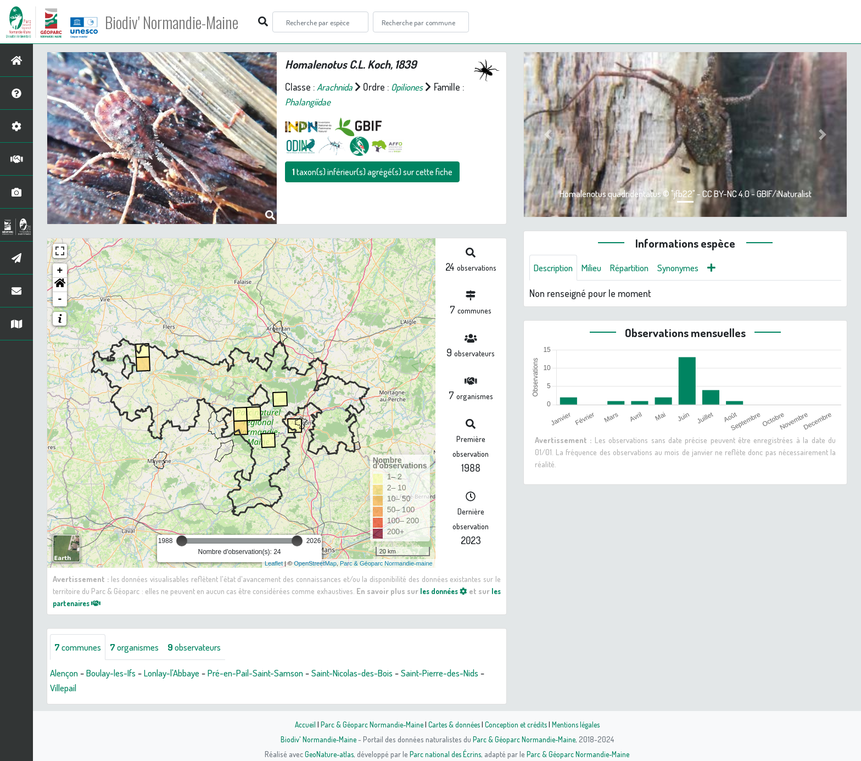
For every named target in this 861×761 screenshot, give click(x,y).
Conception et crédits (517, 724)
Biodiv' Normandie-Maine (180, 22)
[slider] (181, 540)
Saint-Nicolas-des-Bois (378, 674)
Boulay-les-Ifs (117, 674)
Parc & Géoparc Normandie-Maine (368, 724)
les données (451, 591)
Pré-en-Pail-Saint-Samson (274, 674)
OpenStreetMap (315, 563)
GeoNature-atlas (327, 754)
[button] (60, 285)
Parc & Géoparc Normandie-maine (386, 563)
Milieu (597, 268)
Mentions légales (580, 724)
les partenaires (86, 603)
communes (80, 647)
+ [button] (60, 270)
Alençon (65, 674)
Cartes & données (453, 724)
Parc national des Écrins (445, 754)
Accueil (299, 724)
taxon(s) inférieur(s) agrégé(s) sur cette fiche (372, 171)
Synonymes (691, 268)
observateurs (207, 647)
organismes (141, 647)
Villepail (89, 688)
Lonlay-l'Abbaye (184, 674)
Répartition (638, 268)
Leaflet (274, 563)
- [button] (60, 299)
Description (556, 268)
